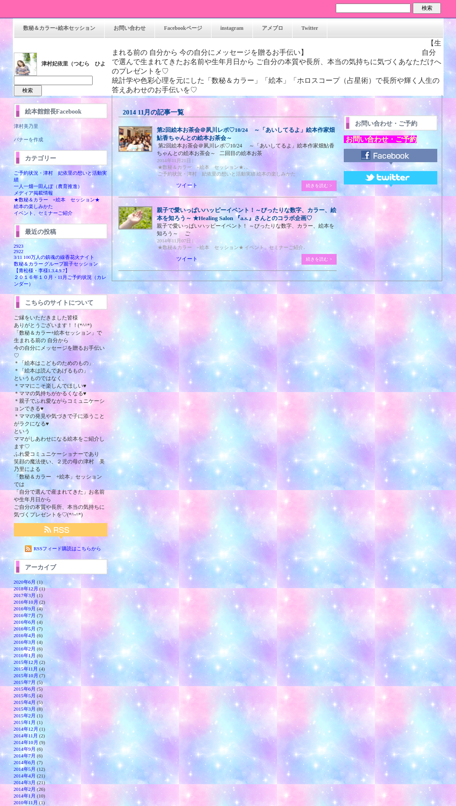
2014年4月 (25, 775)
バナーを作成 (28, 139)
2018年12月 (26, 588)
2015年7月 (25, 682)
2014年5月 (25, 769)
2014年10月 (26, 742)
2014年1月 (25, 795)
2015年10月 (26, 675)
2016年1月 (25, 655)
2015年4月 (25, 702)
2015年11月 (26, 668)
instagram (232, 28)
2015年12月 (26, 662)
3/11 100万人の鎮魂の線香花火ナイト (54, 257)
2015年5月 (25, 695)
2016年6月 (25, 622)
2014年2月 (25, 789)
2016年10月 (26, 602)
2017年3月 (25, 595)
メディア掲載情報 (33, 193)
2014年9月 (25, 749)
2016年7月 (25, 615)
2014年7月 (25, 755)
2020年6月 (25, 582)
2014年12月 (26, 729)
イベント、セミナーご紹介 (43, 213)
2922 (19, 251)
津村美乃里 (26, 126)
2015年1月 (25, 722)
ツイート (187, 185)
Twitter (309, 28)
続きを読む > (319, 185)
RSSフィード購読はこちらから (68, 548)
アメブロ (272, 28)
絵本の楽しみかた (33, 206)
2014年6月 (25, 762)
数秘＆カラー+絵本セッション (59, 28)
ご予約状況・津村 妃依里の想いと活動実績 (207, 173)
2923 (19, 246)
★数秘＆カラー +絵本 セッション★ (57, 199)
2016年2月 (25, 648)
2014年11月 (26, 735)
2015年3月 (25, 709)
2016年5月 (25, 628)
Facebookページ (183, 28)
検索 (427, 8)
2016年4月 (25, 635)
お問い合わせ (130, 28)
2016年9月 (25, 608)
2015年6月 (25, 688)
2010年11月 (26, 802)
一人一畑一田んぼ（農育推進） (48, 186)
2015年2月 (25, 715)
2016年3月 (25, 642)
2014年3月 (25, 782)
